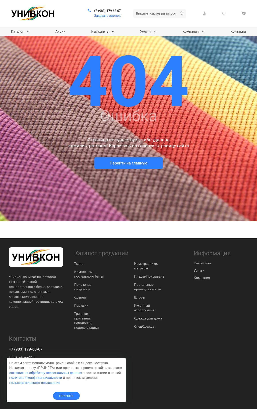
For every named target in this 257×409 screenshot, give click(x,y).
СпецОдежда (144, 327)
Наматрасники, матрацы (146, 266)
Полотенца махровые (82, 287)
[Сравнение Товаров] (205, 13)
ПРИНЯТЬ (66, 396)
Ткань (78, 264)
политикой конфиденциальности (35, 378)
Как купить (202, 263)
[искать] (182, 13)
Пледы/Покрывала (149, 276)
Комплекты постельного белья (89, 274)
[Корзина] (244, 13)
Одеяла (80, 297)
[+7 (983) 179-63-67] (104, 11)
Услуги (199, 271)
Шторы (139, 297)
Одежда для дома (148, 318)
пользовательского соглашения (34, 383)
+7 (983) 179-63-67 (25, 349)
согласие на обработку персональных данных (45, 373)
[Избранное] (224, 13)
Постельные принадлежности (147, 287)
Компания (202, 278)
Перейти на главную (129, 163)
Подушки (81, 306)
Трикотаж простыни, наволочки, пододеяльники (86, 321)
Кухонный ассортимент (144, 308)
